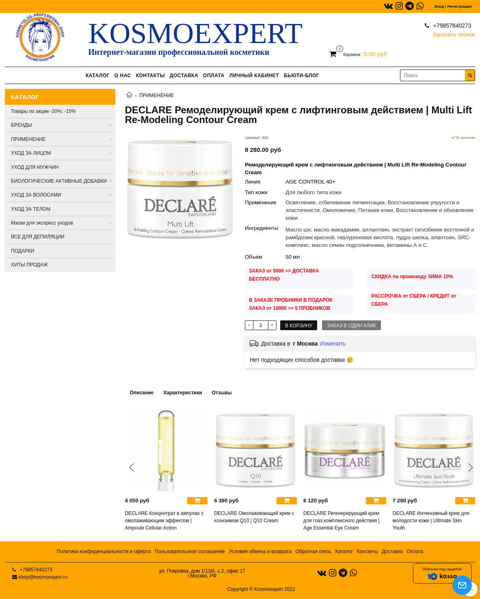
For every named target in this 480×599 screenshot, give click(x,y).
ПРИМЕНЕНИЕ (156, 95)
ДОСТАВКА (184, 75)
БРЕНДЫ (21, 125)
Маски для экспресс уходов (42, 223)
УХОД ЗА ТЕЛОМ (30, 209)
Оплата (414, 551)
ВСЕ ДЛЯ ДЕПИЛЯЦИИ (38, 237)
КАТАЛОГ (98, 75)
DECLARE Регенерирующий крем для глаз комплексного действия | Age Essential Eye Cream (341, 520)
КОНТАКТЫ (150, 75)
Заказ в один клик (351, 326)
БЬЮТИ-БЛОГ (301, 75)
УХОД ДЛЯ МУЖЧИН (35, 167)
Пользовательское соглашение (190, 551)
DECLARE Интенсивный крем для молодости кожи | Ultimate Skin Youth (431, 520)
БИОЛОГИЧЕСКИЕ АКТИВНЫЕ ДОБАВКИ (59, 181)
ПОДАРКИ (22, 251)
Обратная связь (313, 551)
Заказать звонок (453, 32)
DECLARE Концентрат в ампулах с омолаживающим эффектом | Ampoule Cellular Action (164, 520)
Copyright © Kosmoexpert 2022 (261, 589)
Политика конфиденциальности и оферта (104, 551)
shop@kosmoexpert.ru (42, 577)
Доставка (392, 551)
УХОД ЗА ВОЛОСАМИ (36, 195)
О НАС (123, 75)
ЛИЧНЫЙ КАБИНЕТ (254, 75)
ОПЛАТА (214, 75)
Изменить (333, 343)
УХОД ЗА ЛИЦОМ (31, 153)
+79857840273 (451, 25)
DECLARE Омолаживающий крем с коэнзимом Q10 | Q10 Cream (254, 516)
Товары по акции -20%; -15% (43, 111)
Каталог (344, 551)
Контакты (367, 551)
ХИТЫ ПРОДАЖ (29, 265)
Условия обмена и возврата (260, 551)
